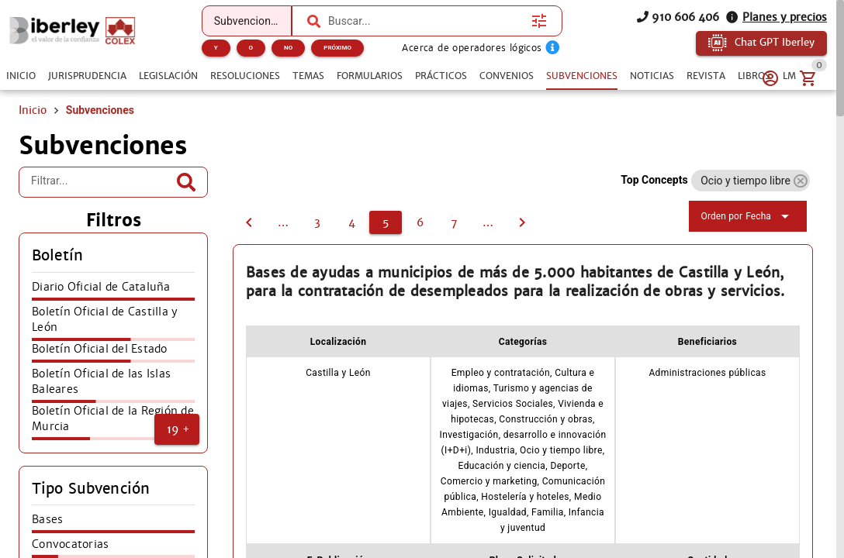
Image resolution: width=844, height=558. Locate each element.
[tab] (21, 76)
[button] (176, 429)
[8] (488, 222)
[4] (249, 222)
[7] (454, 222)
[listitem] (113, 291)
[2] (283, 222)
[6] (419, 222)
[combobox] (426, 21)
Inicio (33, 110)
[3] (317, 222)
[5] (385, 222)
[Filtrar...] (101, 182)
